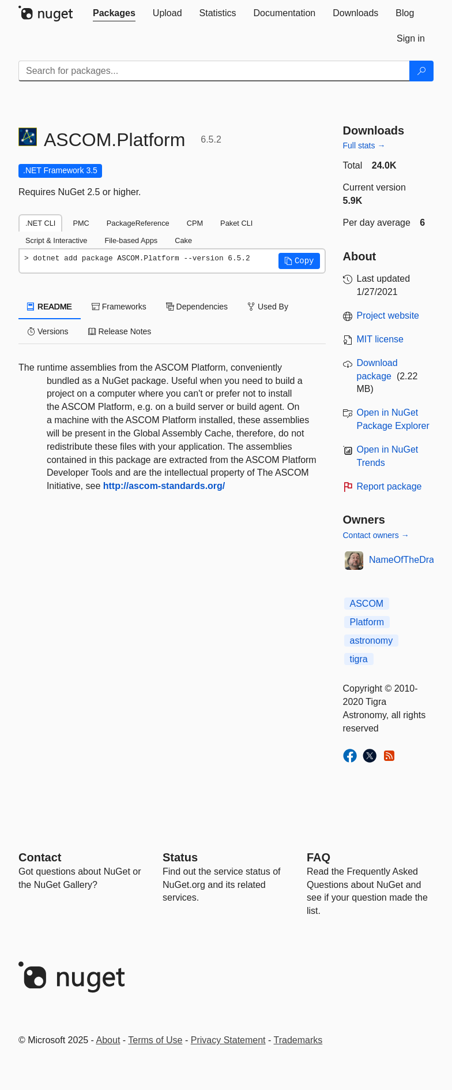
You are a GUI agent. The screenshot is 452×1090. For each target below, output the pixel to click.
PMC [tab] (81, 223)
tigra (359, 659)
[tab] (114, 13)
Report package (389, 486)
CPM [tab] (195, 223)
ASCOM (367, 604)
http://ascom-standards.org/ (164, 486)
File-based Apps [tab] (130, 240)
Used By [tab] (267, 306)
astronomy (371, 640)
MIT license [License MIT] (380, 339)
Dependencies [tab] (197, 306)
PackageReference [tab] (138, 223)
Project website (388, 315)
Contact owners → (376, 535)
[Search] (421, 71)
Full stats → (364, 145)
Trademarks (298, 1040)
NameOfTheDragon (409, 560)
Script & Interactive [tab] (56, 240)
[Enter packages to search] (214, 71)
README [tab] (49, 306)
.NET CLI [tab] (40, 223)
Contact (39, 857)
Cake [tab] (183, 240)
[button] (299, 261)
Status (180, 857)
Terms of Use (155, 1040)
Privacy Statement (228, 1040)
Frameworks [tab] (119, 306)
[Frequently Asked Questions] (318, 857)
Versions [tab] (48, 331)
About (108, 1040)
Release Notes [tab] (120, 331)
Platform (367, 622)
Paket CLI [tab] (236, 223)
